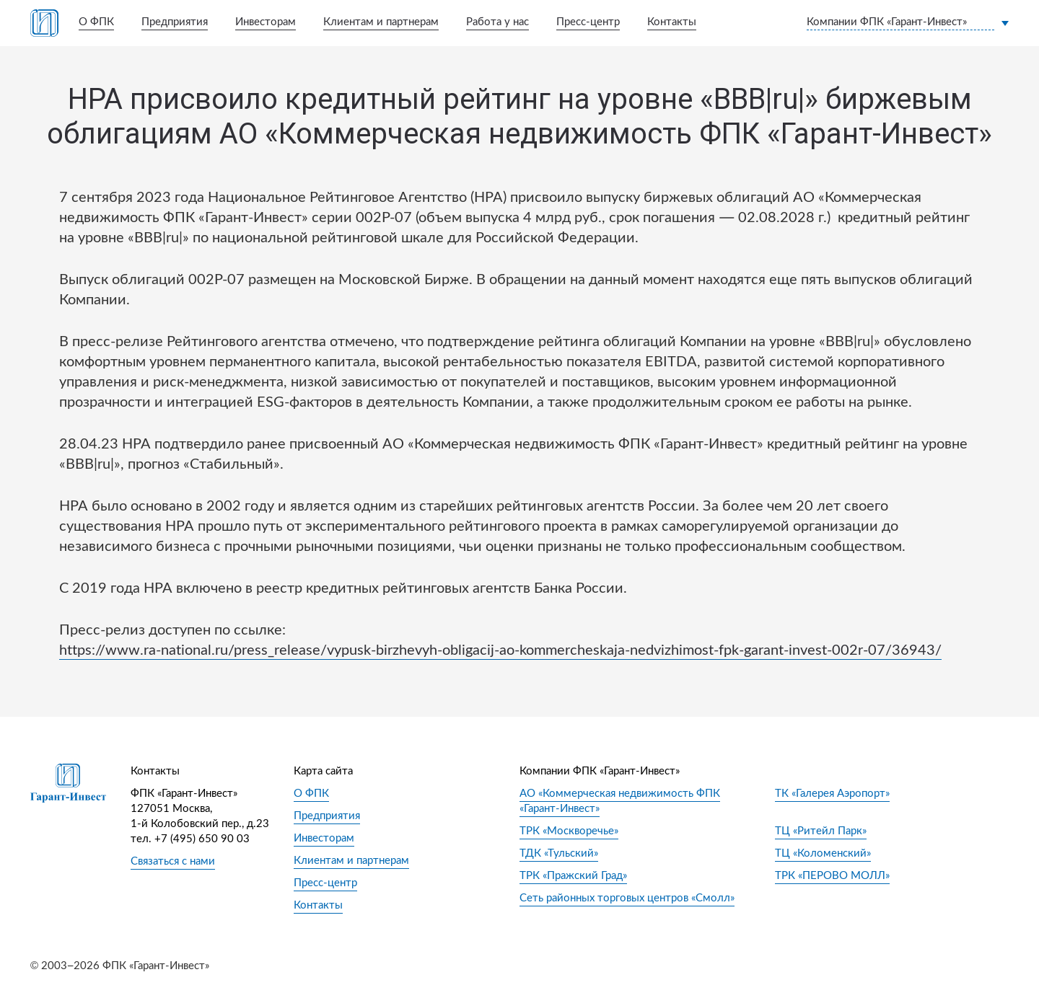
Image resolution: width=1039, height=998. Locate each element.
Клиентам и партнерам (381, 22)
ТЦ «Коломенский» (823, 853)
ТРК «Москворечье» (569, 831)
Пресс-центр (588, 22)
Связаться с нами (173, 861)
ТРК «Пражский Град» (573, 875)
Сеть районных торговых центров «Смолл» (627, 898)
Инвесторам (265, 22)
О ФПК (96, 22)
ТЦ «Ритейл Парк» (821, 831)
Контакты (671, 22)
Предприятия (174, 22)
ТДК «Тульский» (559, 853)
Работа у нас (497, 22)
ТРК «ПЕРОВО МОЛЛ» (832, 875)
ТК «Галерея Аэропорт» (832, 793)
